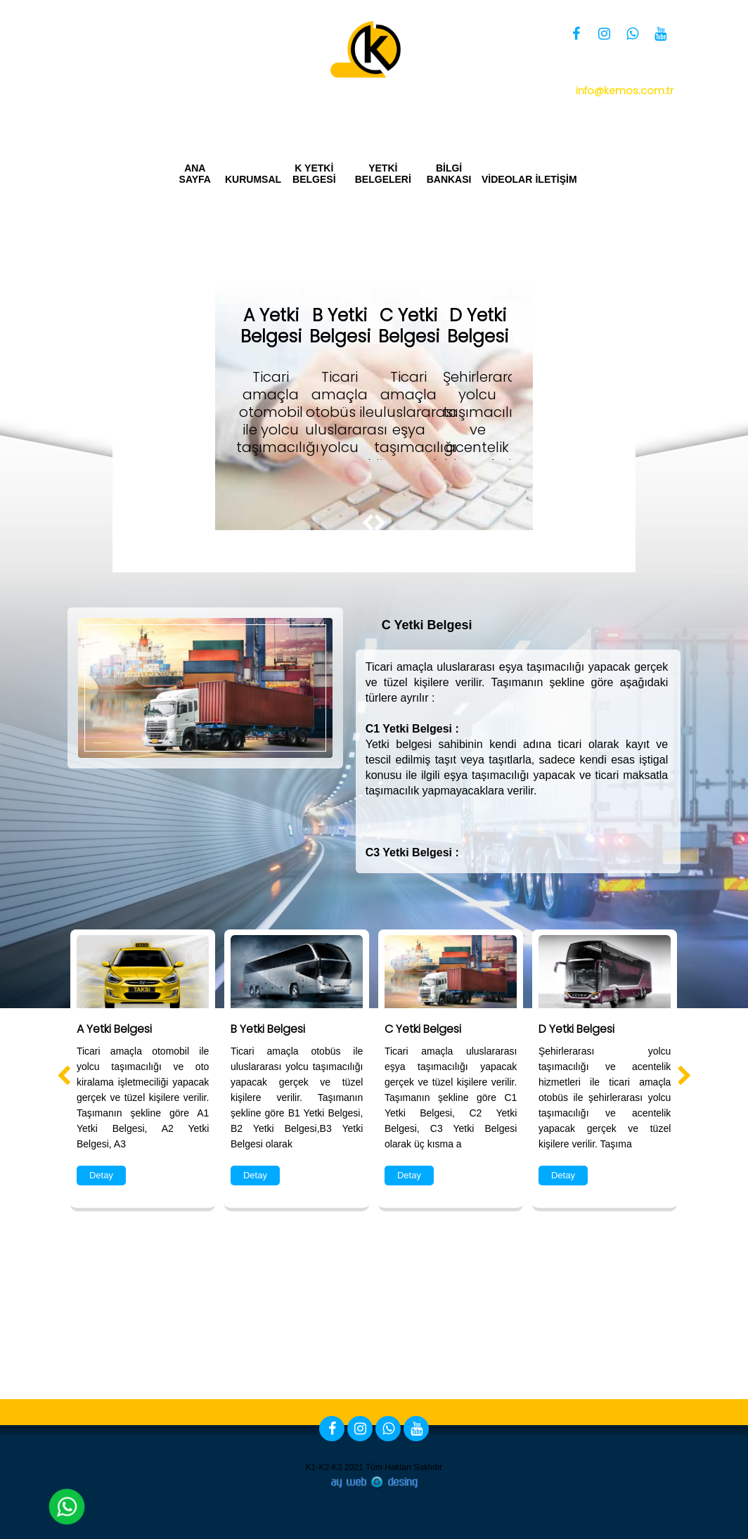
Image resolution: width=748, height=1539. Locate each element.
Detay (101, 1175)
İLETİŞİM (555, 179)
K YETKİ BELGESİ (313, 173)
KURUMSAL (252, 179)
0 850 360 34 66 (595, 72)
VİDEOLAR (505, 179)
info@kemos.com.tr (624, 91)
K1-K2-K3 (324, 1467)
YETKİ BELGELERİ (383, 173)
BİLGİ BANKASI (448, 173)
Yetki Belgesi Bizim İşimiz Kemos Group (571, 114)
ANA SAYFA (195, 173)
